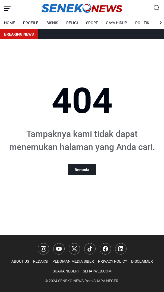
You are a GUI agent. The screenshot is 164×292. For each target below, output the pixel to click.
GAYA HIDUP (116, 23)
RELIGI (72, 23)
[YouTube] (59, 249)
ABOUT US (20, 261)
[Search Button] (156, 8)
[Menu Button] (7, 8)
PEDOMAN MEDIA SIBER (73, 261)
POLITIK (142, 23)
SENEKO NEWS (71, 281)
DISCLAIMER (142, 261)
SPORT (92, 23)
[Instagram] (43, 249)
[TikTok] (90, 249)
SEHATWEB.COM (97, 271)
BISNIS (52, 23)
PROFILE (30, 23)
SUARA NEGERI (66, 271)
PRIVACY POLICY (112, 261)
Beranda (82, 170)
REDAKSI (40, 261)
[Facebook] (105, 249)
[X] (74, 249)
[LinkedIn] (121, 249)
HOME (9, 23)
